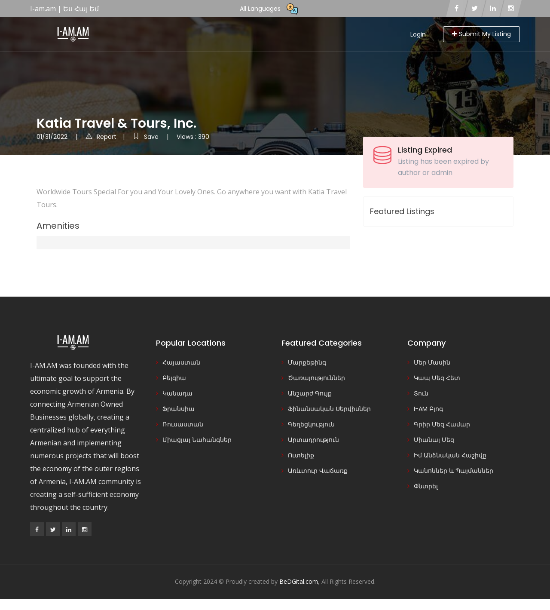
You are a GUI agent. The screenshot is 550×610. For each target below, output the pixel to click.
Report (101, 136)
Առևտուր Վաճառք (318, 470)
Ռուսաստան (182, 424)
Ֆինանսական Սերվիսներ (329, 409)
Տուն (421, 393)
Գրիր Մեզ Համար (442, 424)
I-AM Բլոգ (428, 409)
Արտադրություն (313, 439)
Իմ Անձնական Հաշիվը (450, 455)
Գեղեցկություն (311, 424)
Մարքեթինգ (307, 362)
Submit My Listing (481, 34)
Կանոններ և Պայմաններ (453, 470)
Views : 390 (193, 136)
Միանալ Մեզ (434, 439)
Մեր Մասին (432, 362)
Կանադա (177, 393)
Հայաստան (181, 362)
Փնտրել (426, 486)
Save (146, 136)
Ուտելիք (301, 455)
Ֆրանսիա (178, 409)
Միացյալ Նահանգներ (197, 439)
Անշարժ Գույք (310, 393)
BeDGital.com (298, 581)
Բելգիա (174, 378)
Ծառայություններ (316, 378)
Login (418, 34)
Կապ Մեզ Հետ (437, 378)
